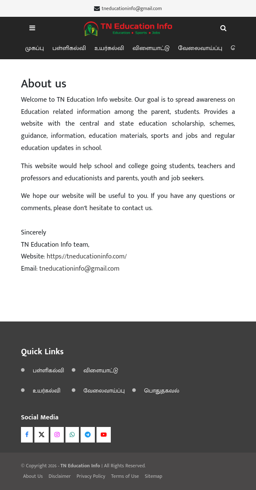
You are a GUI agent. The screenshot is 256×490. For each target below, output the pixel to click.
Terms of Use (125, 476)
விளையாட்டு (151, 48)
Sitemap (153, 476)
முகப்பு (34, 48)
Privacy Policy (90, 476)
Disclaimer (60, 476)
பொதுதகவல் (161, 390)
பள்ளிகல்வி (69, 48)
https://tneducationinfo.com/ (87, 256)
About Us (33, 476)
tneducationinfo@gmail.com (132, 8)
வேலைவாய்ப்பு (200, 48)
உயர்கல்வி (109, 48)
